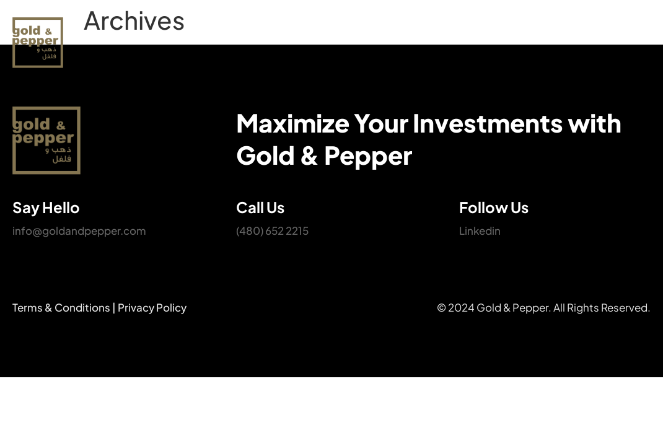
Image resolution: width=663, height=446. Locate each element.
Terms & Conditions (61, 307)
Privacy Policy (152, 307)
